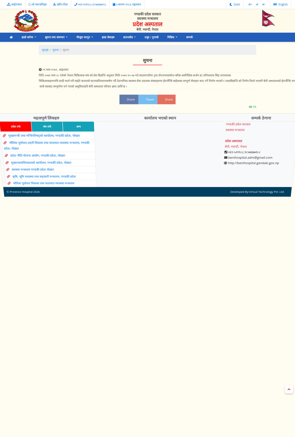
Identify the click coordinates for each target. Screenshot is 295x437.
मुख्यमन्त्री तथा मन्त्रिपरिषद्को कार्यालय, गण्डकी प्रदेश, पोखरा (42, 143)
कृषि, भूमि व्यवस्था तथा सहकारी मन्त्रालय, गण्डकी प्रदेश (46, 168)
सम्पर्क (189, 37)
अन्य (76, 137)
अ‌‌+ (250, 4)
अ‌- (263, 4)
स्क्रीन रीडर (60, 4)
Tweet (148, 96)
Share (131, 96)
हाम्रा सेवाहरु (108, 37)
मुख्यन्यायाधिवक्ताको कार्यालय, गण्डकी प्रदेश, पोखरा (41, 160)
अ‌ (257, 4)
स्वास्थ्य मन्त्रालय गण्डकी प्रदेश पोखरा (34, 164)
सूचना (69, 54)
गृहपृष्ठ (60, 54)
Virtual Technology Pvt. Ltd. (262, 178)
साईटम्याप (14, 4)
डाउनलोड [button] (128, 37)
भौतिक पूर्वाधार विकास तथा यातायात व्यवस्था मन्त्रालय (46, 172)
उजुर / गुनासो (151, 37)
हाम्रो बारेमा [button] (28, 37)
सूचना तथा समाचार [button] (55, 37)
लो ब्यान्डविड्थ (37, 4)
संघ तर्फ (43, 137)
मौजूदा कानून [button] (83, 37)
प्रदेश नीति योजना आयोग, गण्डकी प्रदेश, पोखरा (37, 156)
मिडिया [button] (171, 37)
